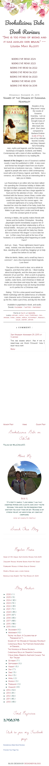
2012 (8, 696)
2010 (8, 702)
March (11, 681)
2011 (8, 699)
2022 (8, 606)
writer (30, 320)
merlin (24, 317)
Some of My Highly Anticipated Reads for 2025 (22, 557)
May (10, 675)
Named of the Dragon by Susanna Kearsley (26, 641)
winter (24, 320)
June (10, 672)
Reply (13, 349)
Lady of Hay (37, 136)
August (11, 666)
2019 (8, 615)
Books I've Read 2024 (24, 59)
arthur (15, 315)
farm (12, 317)
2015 (8, 626)
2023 (8, 603)
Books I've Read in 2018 (23, 85)
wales (18, 320)
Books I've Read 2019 (24, 81)
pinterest (37, 307)
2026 (8, 594)
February (12, 684)
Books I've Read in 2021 (23, 72)
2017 (8, 620)
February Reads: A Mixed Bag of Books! (19, 566)
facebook (19, 307)
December (12, 629)
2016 (8, 623)
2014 (8, 690)
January (12, 687)
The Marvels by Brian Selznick (21, 649)
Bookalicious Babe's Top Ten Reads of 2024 (21, 576)
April (10, 678)
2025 (8, 597)
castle (21, 315)
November (12, 632)
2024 (8, 600)
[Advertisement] (24, 404)
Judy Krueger (16, 334)
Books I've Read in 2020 (24, 76)
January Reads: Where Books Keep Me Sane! (21, 561)
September (13, 663)
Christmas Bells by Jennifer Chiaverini (25, 652)
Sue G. (24, 498)
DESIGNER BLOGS (32, 763)
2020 (8, 612)
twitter (27, 307)
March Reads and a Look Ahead (16, 571)
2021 (8, 609)
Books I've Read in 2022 (23, 67)
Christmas (34, 315)
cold (40, 315)
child (27, 315)
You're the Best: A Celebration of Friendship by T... (22, 636)
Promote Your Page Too (11, 750)
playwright (32, 317)
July (10, 669)
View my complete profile (24, 518)
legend (18, 317)
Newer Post (8, 424)
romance (41, 317)
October (12, 660)
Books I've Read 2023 (24, 63)
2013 (8, 693)
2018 (8, 618)
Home (24, 424)
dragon (7, 317)
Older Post (41, 424)
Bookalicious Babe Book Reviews (24, 27)
